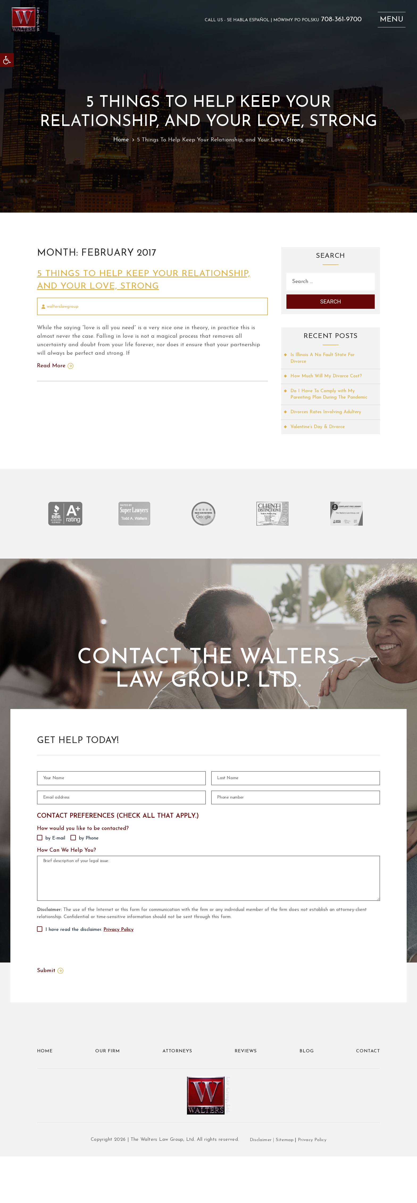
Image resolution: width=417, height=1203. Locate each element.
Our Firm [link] (107, 1093)
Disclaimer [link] (259, 1186)
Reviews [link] (247, 1093)
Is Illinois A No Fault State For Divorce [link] (323, 361)
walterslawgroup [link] (62, 307)
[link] (7, 60)
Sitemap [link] (284, 1186)
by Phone (89, 859)
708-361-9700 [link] (338, 21)
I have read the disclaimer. (89, 971)
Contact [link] (367, 1093)
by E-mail (55, 859)
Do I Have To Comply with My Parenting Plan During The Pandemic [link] (323, 401)
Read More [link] (51, 368)
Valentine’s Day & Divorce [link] (318, 437)
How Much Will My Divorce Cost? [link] (326, 379)
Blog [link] (307, 1093)
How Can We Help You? (66, 871)
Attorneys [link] (178, 1093)
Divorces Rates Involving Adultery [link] (327, 422)
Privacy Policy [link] (118, 971)
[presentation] (77, 990)
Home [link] (118, 140)
